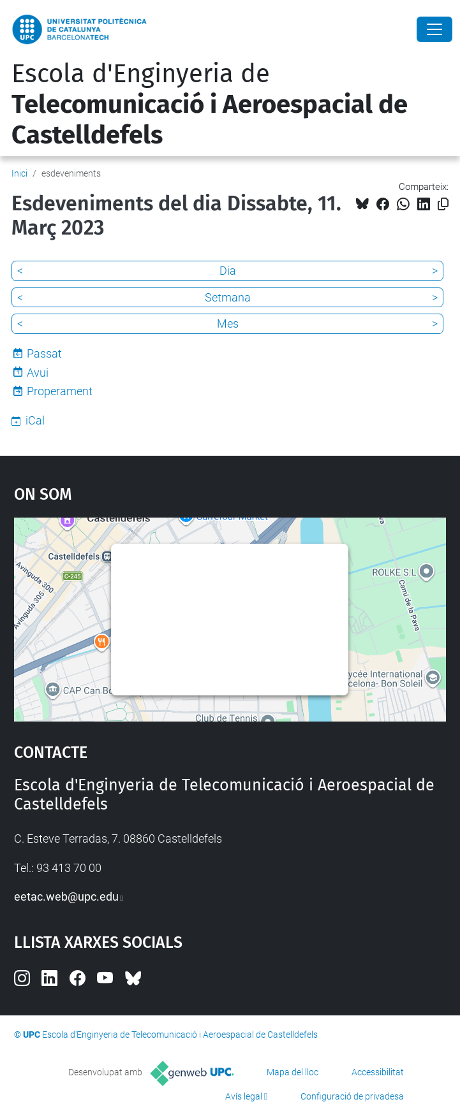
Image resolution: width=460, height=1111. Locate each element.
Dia (227, 270)
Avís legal (243, 1096)
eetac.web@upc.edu (66, 896)
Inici (19, 173)
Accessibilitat (378, 1072)
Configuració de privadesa (352, 1096)
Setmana (228, 297)
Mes (228, 323)
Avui (37, 372)
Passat (44, 353)
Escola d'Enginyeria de (209, 104)
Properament (60, 391)
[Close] (434, 29)
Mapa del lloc (292, 1072)
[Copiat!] (443, 204)
